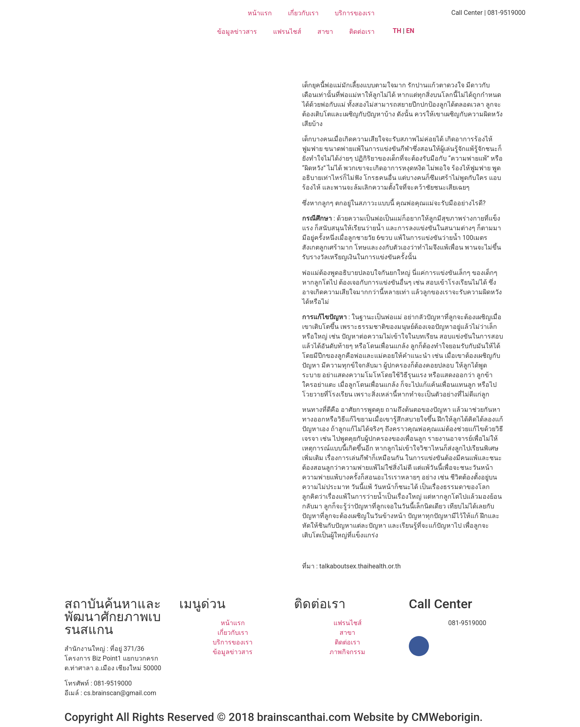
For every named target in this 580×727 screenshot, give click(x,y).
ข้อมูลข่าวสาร (237, 31)
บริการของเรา (355, 13)
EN (411, 31)
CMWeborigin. (447, 717)
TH (397, 31)
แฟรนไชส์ (287, 31)
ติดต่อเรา (362, 31)
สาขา (325, 31)
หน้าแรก (260, 13)
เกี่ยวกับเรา (303, 13)
